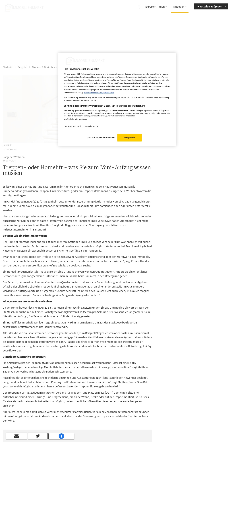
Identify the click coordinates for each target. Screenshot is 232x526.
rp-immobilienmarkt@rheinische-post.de (105, 492)
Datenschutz (143, 487)
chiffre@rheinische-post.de (116, 511)
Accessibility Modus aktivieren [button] (176, 483)
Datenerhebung (145, 497)
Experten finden (155, 6)
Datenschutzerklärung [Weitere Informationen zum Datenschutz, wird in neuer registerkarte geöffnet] (93, 92)
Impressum (142, 481)
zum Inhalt (202, 487)
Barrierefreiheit (204, 476)
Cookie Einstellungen (147, 492)
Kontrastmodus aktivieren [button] (174, 492)
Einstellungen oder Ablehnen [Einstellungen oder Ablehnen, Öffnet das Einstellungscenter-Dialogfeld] (101, 137)
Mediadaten (142, 476)
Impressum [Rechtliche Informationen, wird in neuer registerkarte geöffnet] (109, 92)
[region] (117, 99)
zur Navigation (204, 481)
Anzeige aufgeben (211, 6)
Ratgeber (178, 6)
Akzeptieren (129, 137)
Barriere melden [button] (175, 476)
